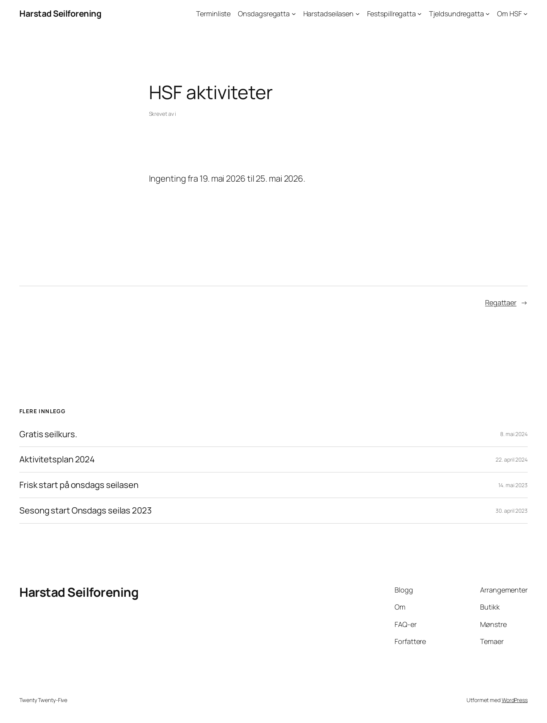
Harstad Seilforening (60, 13)
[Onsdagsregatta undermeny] (294, 14)
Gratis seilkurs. (48, 434)
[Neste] (373, 156)
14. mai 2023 (513, 485)
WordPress (515, 700)
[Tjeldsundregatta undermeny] (487, 14)
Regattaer (500, 302)
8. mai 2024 (514, 434)
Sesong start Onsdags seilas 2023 (85, 510)
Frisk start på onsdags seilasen (78, 485)
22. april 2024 (512, 459)
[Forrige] (174, 156)
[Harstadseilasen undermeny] (358, 14)
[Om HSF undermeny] (525, 14)
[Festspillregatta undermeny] (419, 14)
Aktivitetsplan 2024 (57, 459)
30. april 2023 (512, 510)
